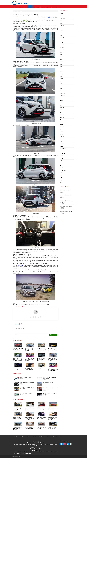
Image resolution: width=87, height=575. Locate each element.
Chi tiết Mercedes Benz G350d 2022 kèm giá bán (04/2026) (41, 409)
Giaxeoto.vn (37, 449)
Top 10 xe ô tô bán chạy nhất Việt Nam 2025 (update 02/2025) (66, 196)
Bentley (62, 25)
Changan (62, 40)
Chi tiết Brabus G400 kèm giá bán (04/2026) (41, 418)
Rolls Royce (63, 148)
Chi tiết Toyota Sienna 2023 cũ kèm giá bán (29, 369)
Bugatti (61, 32)
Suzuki (61, 158)
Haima (61, 69)
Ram (61, 141)
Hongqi (61, 73)
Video (62, 6)
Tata (61, 160)
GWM (61, 66)
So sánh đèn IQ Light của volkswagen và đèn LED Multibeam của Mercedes (66, 201)
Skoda (61, 151)
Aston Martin (63, 18)
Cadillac (62, 37)
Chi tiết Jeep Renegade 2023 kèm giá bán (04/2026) (17, 409)
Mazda (61, 112)
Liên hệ (34, 436)
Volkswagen (63, 170)
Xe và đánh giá (40, 6)
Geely (61, 59)
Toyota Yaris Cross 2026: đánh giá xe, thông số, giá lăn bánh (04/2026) (53, 369)
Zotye (61, 182)
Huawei (61, 76)
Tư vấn (51, 6)
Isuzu (61, 83)
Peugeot (62, 136)
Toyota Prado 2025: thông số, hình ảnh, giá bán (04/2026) (53, 349)
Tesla (61, 163)
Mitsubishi (62, 124)
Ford (61, 54)
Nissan (61, 131)
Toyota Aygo (20, 265)
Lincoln (61, 102)
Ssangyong (62, 153)
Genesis (61, 61)
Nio (60, 129)
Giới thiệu (20, 6)
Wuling (61, 175)
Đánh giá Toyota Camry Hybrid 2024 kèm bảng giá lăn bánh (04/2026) (17, 359)
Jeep (61, 88)
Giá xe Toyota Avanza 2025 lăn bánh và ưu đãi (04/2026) (41, 349)
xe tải (61, 177)
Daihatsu (62, 47)
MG (60, 119)
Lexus (61, 100)
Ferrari (61, 52)
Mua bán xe (29, 6)
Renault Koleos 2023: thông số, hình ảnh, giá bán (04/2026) (29, 418)
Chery (61, 42)
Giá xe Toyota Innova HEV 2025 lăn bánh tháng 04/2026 (41, 369)
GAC (61, 57)
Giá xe (25, 6)
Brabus (61, 30)
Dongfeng (62, 49)
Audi (61, 20)
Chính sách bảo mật (59, 437)
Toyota (20, 10)
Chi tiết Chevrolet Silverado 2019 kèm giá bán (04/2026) (52, 409)
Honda (61, 71)
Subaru (61, 155)
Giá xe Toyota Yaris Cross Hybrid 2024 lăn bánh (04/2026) (30, 359)
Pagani (61, 134)
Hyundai (62, 78)
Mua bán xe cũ (46, 436)
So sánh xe (46, 6)
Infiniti (61, 81)
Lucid (61, 105)
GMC (61, 64)
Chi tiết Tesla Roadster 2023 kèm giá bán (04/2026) (52, 418)
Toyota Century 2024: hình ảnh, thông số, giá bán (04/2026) (41, 359)
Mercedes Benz (63, 117)
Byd (61, 35)
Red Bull (62, 143)
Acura (61, 13)
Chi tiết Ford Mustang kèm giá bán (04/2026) (17, 418)
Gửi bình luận (53, 334)
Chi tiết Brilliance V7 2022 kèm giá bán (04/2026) (41, 428)
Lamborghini (62, 95)
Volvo (61, 172)
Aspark (61, 16)
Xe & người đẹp (57, 6)
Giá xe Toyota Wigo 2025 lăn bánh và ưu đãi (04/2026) (18, 349)
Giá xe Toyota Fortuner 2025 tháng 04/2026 (17, 369)
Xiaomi (61, 180)
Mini (61, 122)
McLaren (62, 114)
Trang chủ (15, 6)
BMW (61, 28)
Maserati (62, 110)
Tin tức (34, 6)
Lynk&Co (62, 107)
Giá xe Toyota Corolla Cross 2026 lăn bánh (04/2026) (29, 349)
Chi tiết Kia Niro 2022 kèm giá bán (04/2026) (52, 428)
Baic (61, 23)
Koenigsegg (62, 93)
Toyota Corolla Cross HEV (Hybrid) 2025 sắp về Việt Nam (52, 359)
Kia (60, 90)
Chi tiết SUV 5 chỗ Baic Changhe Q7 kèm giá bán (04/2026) (30, 409)
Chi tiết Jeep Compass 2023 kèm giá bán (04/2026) (17, 428)
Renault (62, 146)
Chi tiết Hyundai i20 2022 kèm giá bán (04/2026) (29, 428)
